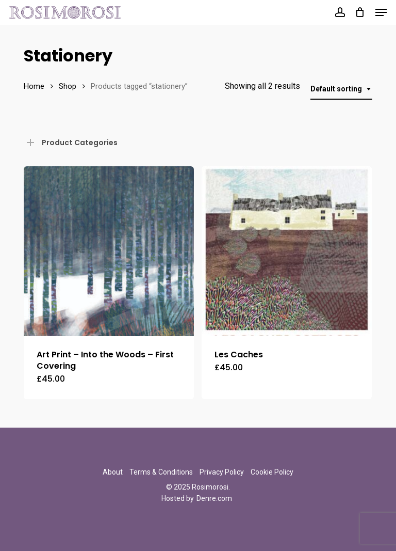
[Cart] (360, 12)
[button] (381, 12)
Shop (67, 86)
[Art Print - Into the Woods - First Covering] (109, 251)
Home (34, 86)
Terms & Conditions (161, 472)
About (113, 472)
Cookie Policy (272, 472)
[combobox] (341, 89)
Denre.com (214, 498)
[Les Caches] (287, 251)
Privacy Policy (222, 472)
